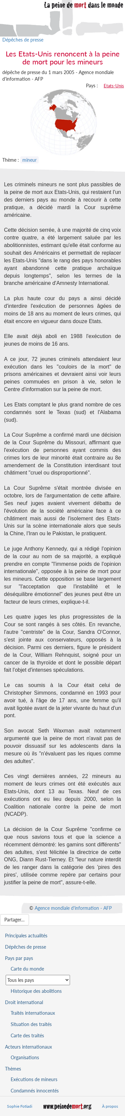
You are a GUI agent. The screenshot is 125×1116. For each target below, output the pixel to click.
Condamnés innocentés (35, 1090)
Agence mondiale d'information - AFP (73, 907)
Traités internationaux (33, 1013)
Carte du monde (27, 969)
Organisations (25, 1057)
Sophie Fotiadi (19, 1106)
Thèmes (13, 1069)
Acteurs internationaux (28, 1047)
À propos (110, 1106)
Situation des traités (31, 1024)
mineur (29, 160)
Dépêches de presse (22, 40)
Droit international (24, 1002)
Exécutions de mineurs (34, 1079)
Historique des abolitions (36, 991)
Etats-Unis (114, 85)
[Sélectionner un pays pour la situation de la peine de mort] (38, 980)
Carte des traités (27, 1035)
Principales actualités (26, 935)
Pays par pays (19, 958)
